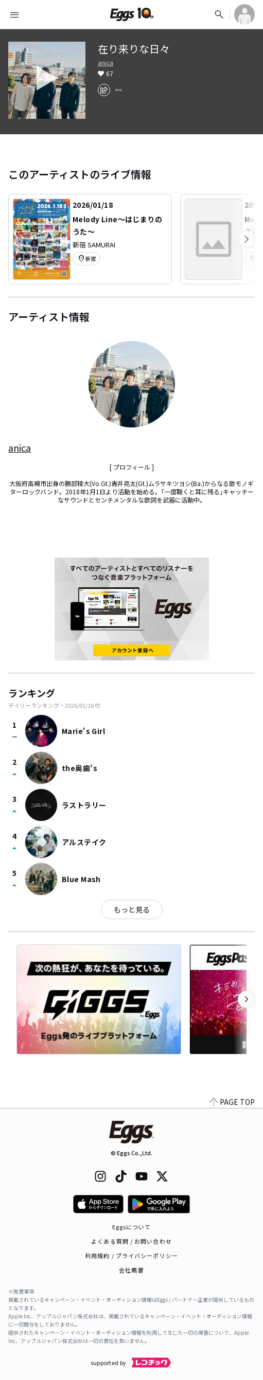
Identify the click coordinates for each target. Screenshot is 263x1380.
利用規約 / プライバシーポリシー (131, 1255)
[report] (118, 90)
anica (105, 63)
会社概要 (131, 1270)
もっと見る (132, 909)
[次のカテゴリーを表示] (246, 239)
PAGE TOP (232, 1102)
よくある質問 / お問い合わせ (131, 1241)
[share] (104, 90)
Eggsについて (131, 1227)
